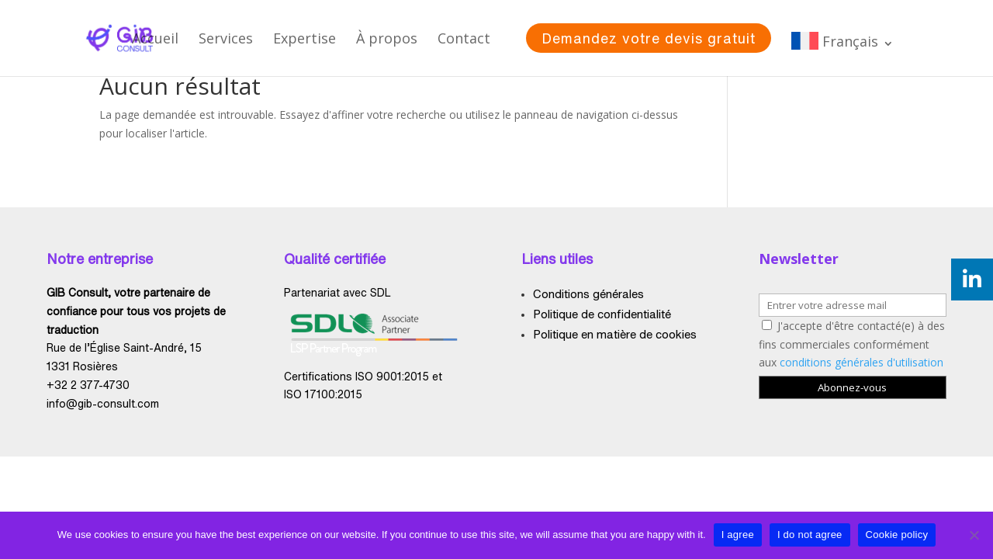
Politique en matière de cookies (615, 334)
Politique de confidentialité (602, 314)
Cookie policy (897, 534)
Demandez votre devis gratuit (648, 38)
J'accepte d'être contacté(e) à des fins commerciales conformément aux (852, 344)
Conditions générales (588, 294)
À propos (386, 38)
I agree (737, 534)
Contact (464, 38)
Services (226, 38)
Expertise (304, 38)
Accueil (155, 38)
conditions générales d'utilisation (861, 362)
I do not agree (809, 534)
